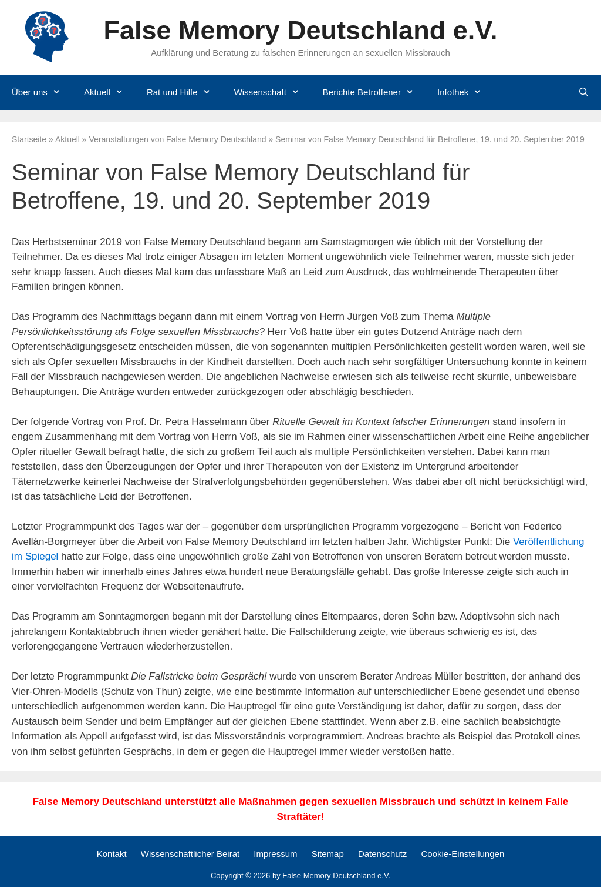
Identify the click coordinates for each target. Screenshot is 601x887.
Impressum (275, 854)
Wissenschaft (272, 92)
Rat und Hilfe (184, 92)
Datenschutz (382, 854)
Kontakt (112, 854)
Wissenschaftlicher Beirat (190, 854)
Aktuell (109, 92)
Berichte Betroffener (374, 92)
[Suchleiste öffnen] (583, 92)
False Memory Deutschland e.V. (300, 30)
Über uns (42, 92)
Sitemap (328, 854)
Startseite (29, 139)
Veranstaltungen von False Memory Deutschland (177, 139)
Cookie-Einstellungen (462, 854)
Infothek (465, 92)
